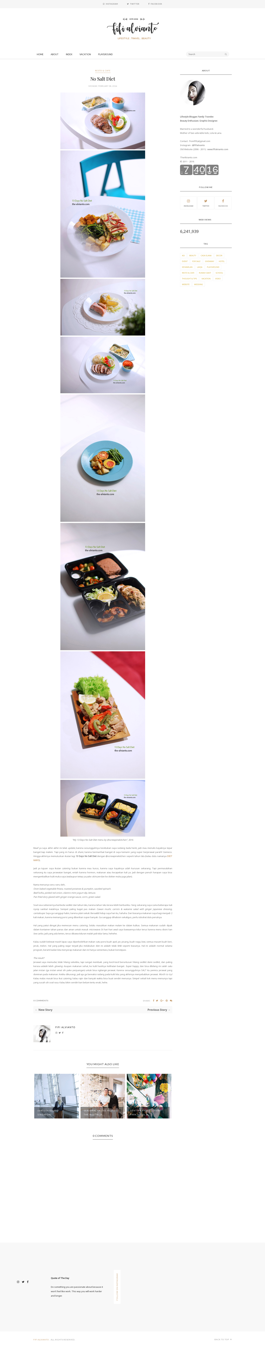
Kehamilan (187, 267)
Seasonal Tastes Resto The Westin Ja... (99, 1112)
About (54, 54)
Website (186, 284)
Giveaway (209, 261)
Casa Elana (206, 255)
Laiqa (199, 267)
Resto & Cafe (103, 70)
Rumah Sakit (205, 273)
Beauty (192, 255)
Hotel (222, 261)
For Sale (196, 261)
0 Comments (40, 1000)
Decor (219, 255)
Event (185, 261)
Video (218, 278)
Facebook (223, 202)
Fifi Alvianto (65, 1027)
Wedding (198, 284)
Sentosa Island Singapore (48, 1112)
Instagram (188, 202)
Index (69, 54)
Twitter (205, 202)
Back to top (223, 1339)
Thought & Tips (189, 278)
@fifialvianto (198, 145)
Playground (105, 54)
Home (40, 54)
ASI (183, 255)
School (219, 273)
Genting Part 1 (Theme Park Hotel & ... (145, 1112)
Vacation (85, 54)
